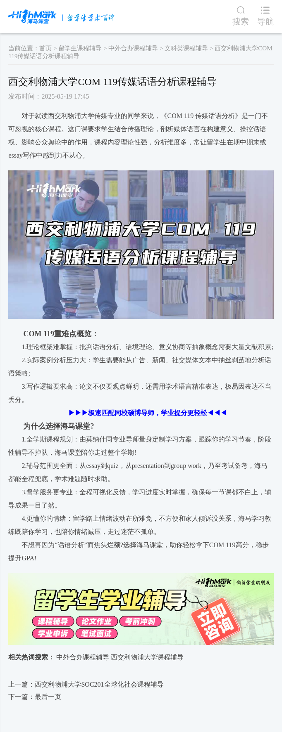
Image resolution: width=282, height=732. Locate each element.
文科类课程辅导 (186, 48)
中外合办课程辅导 (133, 48)
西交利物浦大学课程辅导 (147, 657)
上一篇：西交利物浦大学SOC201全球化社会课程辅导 (85, 684)
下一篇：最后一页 (34, 696)
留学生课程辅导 (80, 48)
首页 (45, 48)
